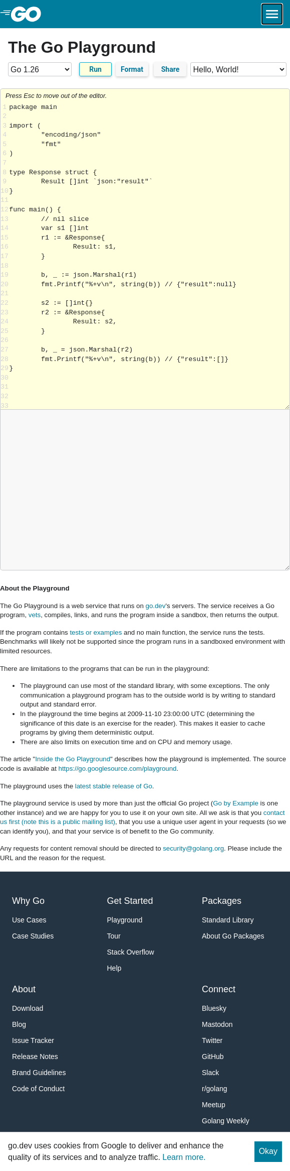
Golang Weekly (225, 1121)
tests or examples (96, 632)
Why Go (28, 901)
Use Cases (29, 920)
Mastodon (217, 1024)
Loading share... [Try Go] (149, 256)
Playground (125, 920)
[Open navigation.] (272, 14)
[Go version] (40, 69)
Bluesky (214, 1008)
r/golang (214, 1089)
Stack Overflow (130, 952)
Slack (210, 1073)
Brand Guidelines (39, 1073)
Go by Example (235, 803)
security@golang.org (193, 848)
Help (114, 968)
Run (95, 69)
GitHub (213, 1056)
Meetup (213, 1105)
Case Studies (33, 936)
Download (27, 1008)
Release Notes (35, 1056)
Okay (268, 1151)
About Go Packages (233, 936)
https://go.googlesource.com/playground (118, 768)
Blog (19, 1024)
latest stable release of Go (113, 786)
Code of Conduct (38, 1089)
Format (132, 69)
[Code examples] (238, 69)
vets (35, 615)
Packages (221, 901)
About (24, 989)
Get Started (130, 901)
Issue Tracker (33, 1040)
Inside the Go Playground (72, 759)
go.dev (156, 606)
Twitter (212, 1040)
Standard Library (228, 920)
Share (170, 69)
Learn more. (183, 1157)
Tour (114, 936)
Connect (218, 989)
